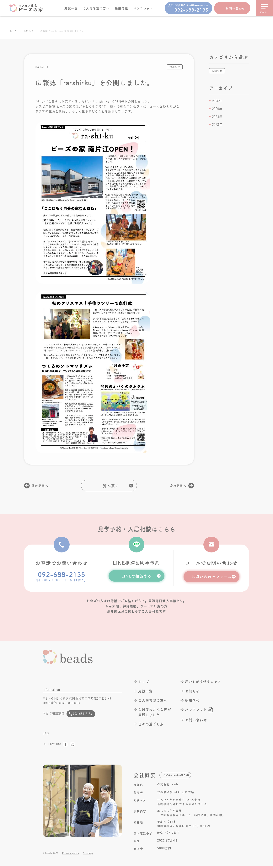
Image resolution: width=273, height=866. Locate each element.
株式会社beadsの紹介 (174, 775)
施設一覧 (71, 8)
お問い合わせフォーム (211, 576)
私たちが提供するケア (203, 681)
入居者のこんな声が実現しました (154, 712)
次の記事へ (178, 485)
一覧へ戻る (109, 485)
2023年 (217, 125)
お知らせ (29, 31)
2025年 (217, 109)
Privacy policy (70, 853)
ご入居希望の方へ (96, 8)
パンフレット (143, 8)
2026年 (217, 101)
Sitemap (88, 853)
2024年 (217, 117)
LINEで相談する (136, 575)
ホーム (13, 31)
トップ (143, 681)
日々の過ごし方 (151, 724)
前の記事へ (40, 485)
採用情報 (121, 8)
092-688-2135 (61, 574)
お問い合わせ (235, 8)
